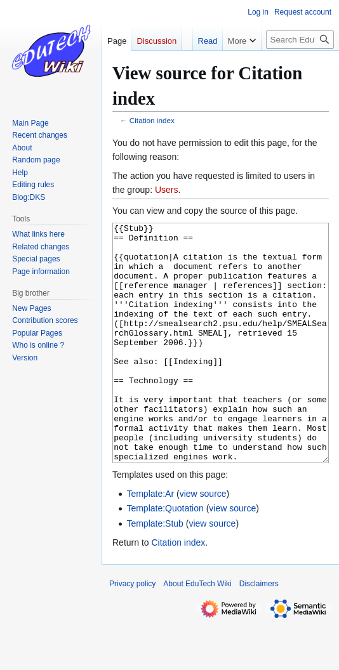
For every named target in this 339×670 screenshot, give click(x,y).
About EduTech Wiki (197, 631)
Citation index (152, 120)
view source (203, 541)
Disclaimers (259, 631)
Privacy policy (132, 631)
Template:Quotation (164, 556)
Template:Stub (154, 571)
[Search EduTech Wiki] (300, 39)
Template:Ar (150, 541)
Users (166, 190)
